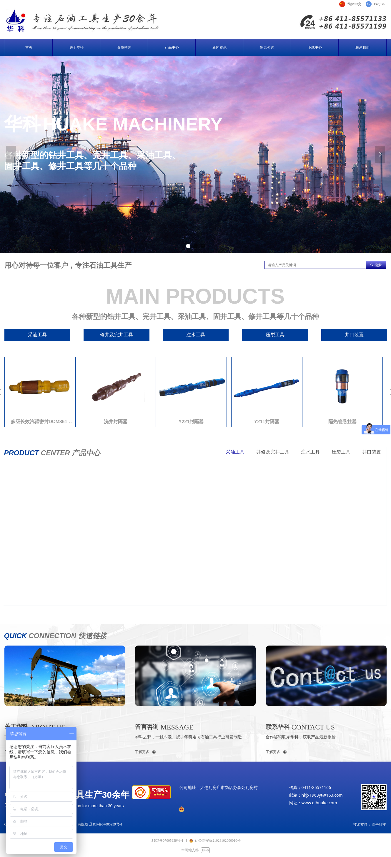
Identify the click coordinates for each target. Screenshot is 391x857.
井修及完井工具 (272, 451)
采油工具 (235, 451)
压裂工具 (341, 451)
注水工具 (310, 451)
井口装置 (371, 451)
